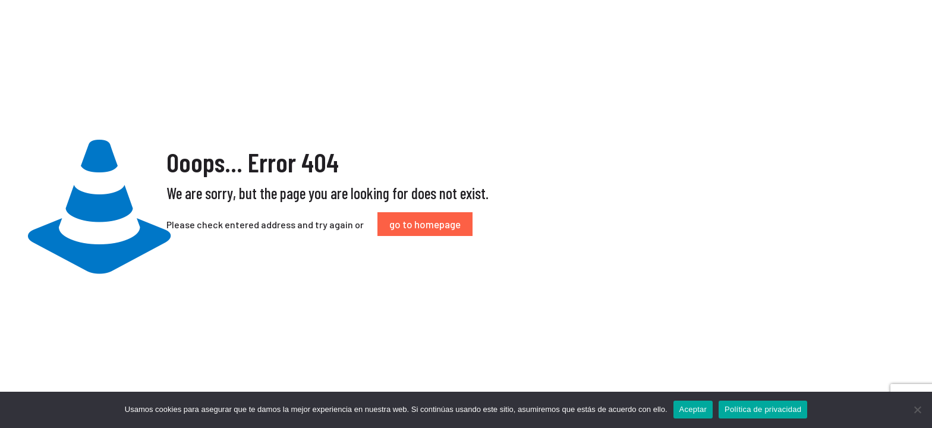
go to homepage (425, 224)
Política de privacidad (763, 409)
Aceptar (693, 409)
